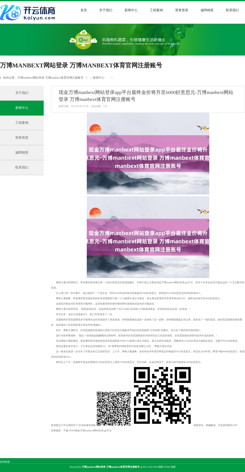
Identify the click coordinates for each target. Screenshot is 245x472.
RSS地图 (158, 466)
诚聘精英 (207, 10)
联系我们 (232, 10)
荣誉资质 (181, 10)
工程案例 (156, 10)
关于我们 (105, 10)
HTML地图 (170, 466)
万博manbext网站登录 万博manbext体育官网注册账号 (50, 77)
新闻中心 (131, 10)
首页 (83, 10)
